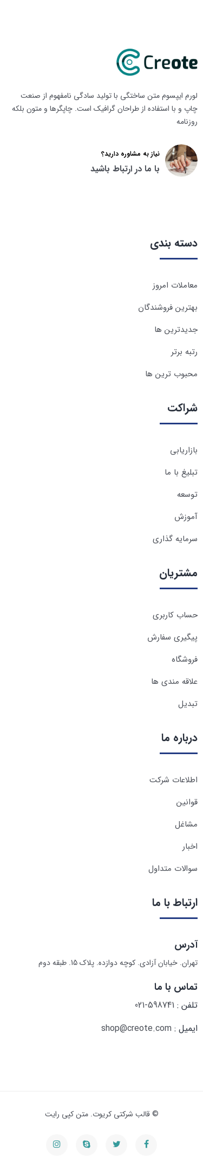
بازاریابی (184, 450)
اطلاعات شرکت (173, 780)
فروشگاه (185, 659)
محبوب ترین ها (171, 374)
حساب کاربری (175, 615)
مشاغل (186, 824)
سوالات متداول (173, 868)
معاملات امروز (175, 285)
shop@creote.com (136, 1028)
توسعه (187, 494)
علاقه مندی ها (174, 681)
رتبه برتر (184, 351)
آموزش (186, 516)
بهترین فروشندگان (168, 307)
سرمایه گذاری (175, 538)
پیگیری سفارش (172, 637)
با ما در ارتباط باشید (125, 169)
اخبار (190, 846)
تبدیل (188, 703)
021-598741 (154, 1005)
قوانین (187, 802)
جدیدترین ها (176, 329)
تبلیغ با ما (181, 472)
